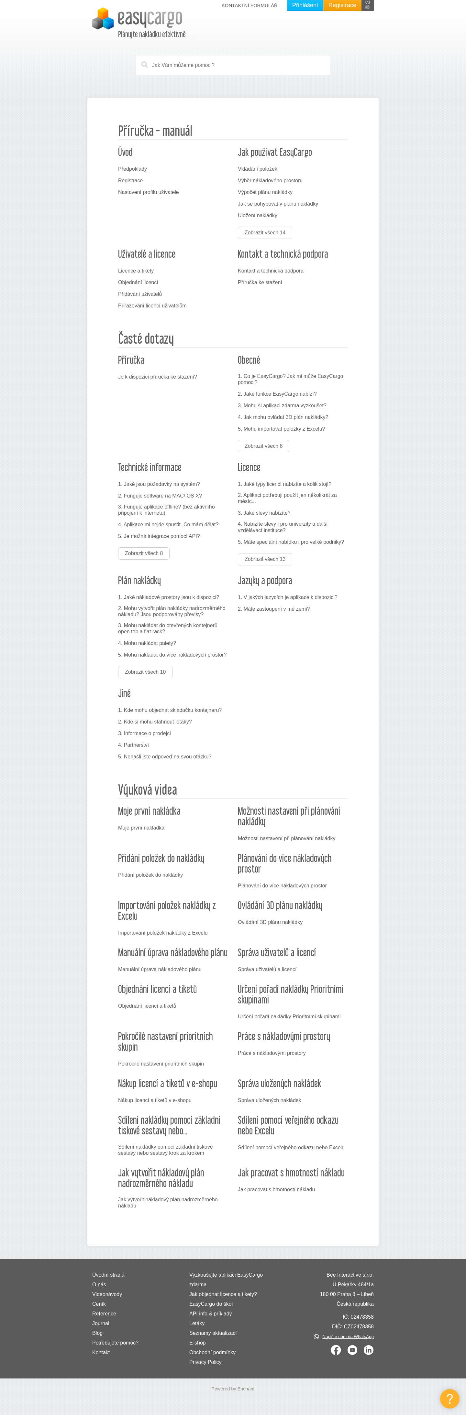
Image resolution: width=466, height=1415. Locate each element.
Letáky (197, 1323)
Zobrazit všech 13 (265, 559)
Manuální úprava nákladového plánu (160, 969)
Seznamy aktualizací (213, 1333)
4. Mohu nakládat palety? (147, 643)
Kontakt (101, 1352)
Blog (97, 1333)
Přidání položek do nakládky (150, 875)
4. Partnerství (133, 745)
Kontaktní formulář (250, 5)
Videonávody (107, 1294)
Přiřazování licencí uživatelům (152, 305)
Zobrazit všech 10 (145, 672)
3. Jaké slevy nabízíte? (264, 513)
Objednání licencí (138, 282)
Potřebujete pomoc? (115, 1342)
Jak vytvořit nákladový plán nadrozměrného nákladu (168, 1202)
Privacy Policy (205, 1362)
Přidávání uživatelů (140, 294)
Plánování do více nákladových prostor (282, 885)
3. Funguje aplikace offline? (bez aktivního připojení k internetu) (166, 510)
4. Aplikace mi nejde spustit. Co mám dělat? (168, 524)
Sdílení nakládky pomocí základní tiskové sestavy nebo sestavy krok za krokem (165, 1150)
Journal (100, 1323)
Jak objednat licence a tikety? (223, 1294)
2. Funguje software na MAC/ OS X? (160, 495)
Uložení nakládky (257, 215)
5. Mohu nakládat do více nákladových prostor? (172, 655)
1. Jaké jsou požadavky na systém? (159, 484)
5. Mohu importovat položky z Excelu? (281, 429)
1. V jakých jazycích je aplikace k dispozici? (288, 597)
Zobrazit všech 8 (264, 446)
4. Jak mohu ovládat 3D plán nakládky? (283, 417)
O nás (99, 1284)
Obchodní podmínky (212, 1352)
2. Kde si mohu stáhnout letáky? (155, 721)
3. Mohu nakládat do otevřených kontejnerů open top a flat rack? (167, 628)
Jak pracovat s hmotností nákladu (276, 1189)
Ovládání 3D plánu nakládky (270, 922)
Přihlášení (305, 5)
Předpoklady (132, 169)
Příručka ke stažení (260, 282)
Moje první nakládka (141, 828)
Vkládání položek (257, 169)
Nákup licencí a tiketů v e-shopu (155, 1100)
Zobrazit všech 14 (265, 232)
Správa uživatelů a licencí (267, 969)
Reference (104, 1313)
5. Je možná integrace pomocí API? (159, 536)
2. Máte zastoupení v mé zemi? (274, 609)
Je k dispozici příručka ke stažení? (157, 377)
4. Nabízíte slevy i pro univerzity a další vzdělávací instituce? (282, 527)
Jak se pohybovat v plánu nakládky (278, 204)
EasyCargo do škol (211, 1304)
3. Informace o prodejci (144, 733)
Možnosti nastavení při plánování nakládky (287, 838)
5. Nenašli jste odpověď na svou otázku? (164, 756)
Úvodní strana (108, 1275)
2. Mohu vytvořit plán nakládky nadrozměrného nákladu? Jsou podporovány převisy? (172, 611)
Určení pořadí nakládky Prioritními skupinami (289, 1016)
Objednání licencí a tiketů (147, 1006)
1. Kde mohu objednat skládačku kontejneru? (170, 710)
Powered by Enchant (233, 1388)
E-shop (197, 1342)
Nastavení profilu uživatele (148, 192)
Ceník (99, 1304)
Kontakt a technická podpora (271, 270)
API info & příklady (210, 1313)
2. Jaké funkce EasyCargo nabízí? (277, 394)
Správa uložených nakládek (269, 1100)
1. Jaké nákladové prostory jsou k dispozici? (168, 597)
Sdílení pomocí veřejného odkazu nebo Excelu (291, 1147)
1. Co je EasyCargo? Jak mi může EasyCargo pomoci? (290, 379)
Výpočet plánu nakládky (265, 192)
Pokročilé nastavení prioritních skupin (161, 1064)
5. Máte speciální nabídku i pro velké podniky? (291, 542)
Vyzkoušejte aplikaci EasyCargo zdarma (226, 1279)
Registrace (342, 5)
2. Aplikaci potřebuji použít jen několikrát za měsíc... (287, 498)
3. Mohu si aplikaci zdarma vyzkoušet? (282, 405)
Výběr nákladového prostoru (270, 180)
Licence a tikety (136, 270)
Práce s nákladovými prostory (272, 1053)
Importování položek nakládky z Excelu (163, 933)
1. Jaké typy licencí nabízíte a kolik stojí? (284, 484)
